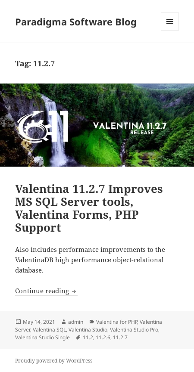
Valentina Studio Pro (134, 329)
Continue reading (46, 290)
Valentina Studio (88, 329)
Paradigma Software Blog (76, 21)
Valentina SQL (49, 329)
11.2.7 (120, 337)
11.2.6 (103, 337)
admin (75, 322)
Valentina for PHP (116, 322)
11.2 (88, 337)
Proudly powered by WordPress (53, 360)
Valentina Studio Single (42, 337)
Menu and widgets (170, 30)
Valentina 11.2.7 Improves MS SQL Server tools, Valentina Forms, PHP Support (89, 208)
